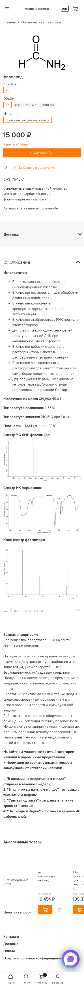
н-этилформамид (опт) (15, 882)
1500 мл (48, 105)
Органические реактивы (41, 22)
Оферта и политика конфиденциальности (37, 958)
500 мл (31, 105)
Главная (9, 22)
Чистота (9, 83)
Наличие (10, 113)
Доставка (10, 943)
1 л (7, 105)
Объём (8, 98)
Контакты (11, 936)
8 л (17, 105)
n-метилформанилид (46, 876)
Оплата (9, 951)
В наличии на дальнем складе (27, 120)
